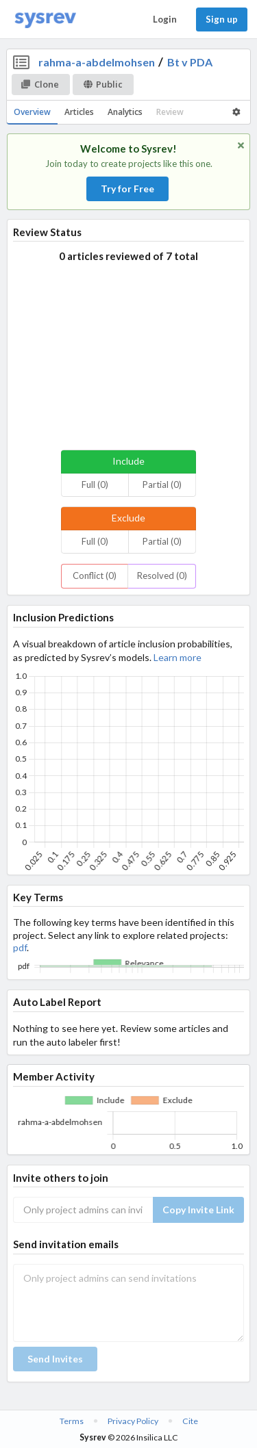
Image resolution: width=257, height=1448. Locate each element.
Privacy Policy (133, 1421)
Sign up (222, 19)
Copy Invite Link (198, 1209)
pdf (20, 947)
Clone (40, 84)
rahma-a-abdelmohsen (96, 61)
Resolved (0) (162, 575)
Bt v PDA (189, 61)
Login (165, 19)
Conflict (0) (95, 575)
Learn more (177, 657)
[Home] (45, 19)
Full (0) (95, 484)
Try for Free (127, 188)
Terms (72, 1421)
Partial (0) (162, 484)
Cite (190, 1421)
